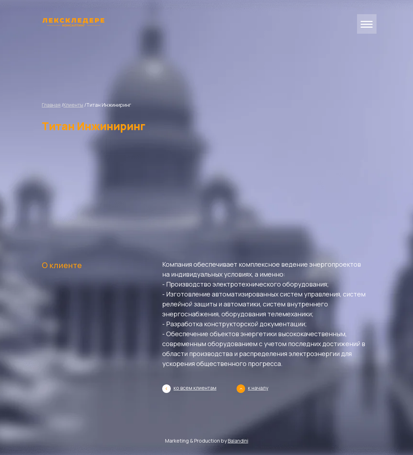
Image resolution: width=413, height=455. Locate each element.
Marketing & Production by (206, 440)
